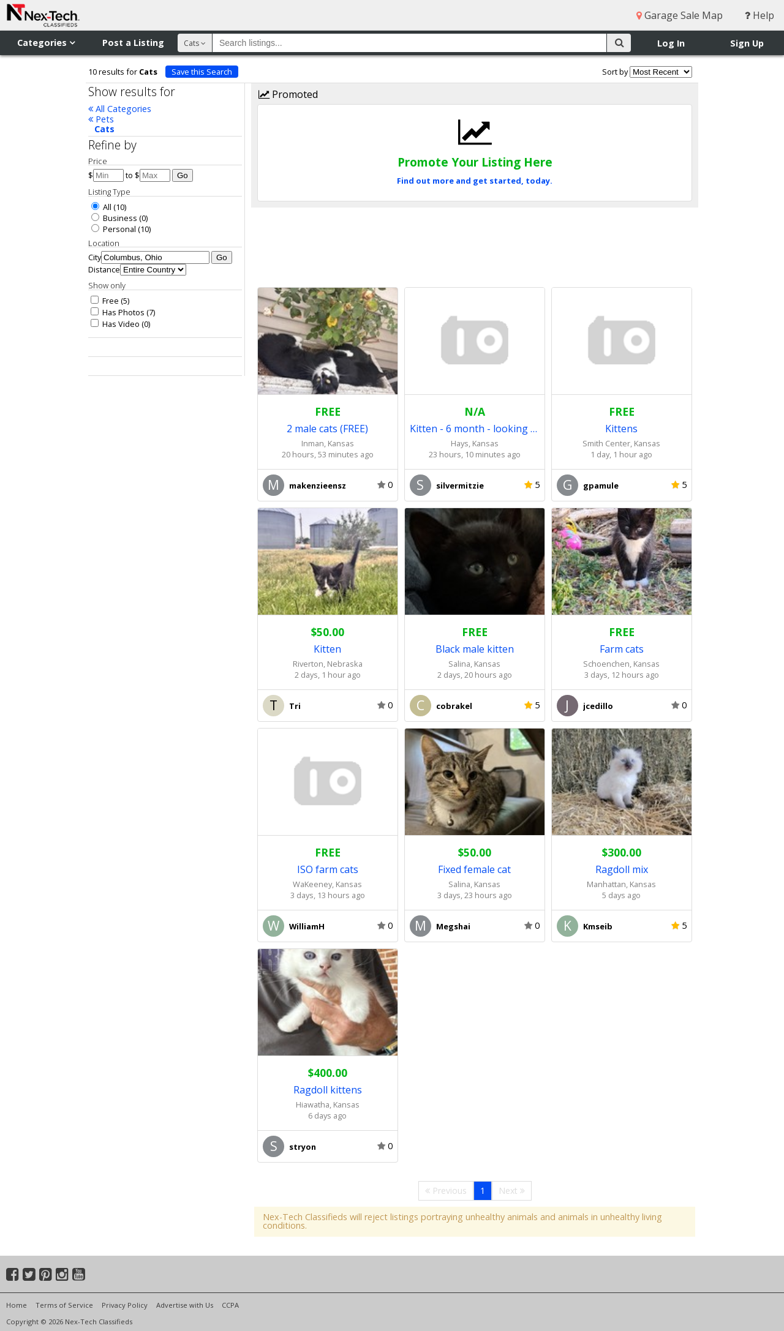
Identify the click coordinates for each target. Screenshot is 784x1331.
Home (16, 1305)
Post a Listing (133, 42)
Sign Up (747, 43)
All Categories (119, 108)
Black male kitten (474, 649)
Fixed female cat (474, 869)
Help (759, 15)
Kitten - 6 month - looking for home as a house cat (475, 428)
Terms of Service (64, 1305)
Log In (671, 43)
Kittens (621, 428)
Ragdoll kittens (327, 1090)
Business (114, 217)
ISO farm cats (327, 869)
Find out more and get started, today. (474, 180)
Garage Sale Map (679, 15)
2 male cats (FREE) (327, 428)
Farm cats (622, 649)
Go (182, 175)
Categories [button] (46, 42)
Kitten (327, 649)
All (101, 206)
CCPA (230, 1305)
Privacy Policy (125, 1305)
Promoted (288, 94)
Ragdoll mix (621, 869)
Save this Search (202, 71)
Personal (113, 228)
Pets (101, 119)
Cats (104, 129)
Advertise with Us (184, 1305)
